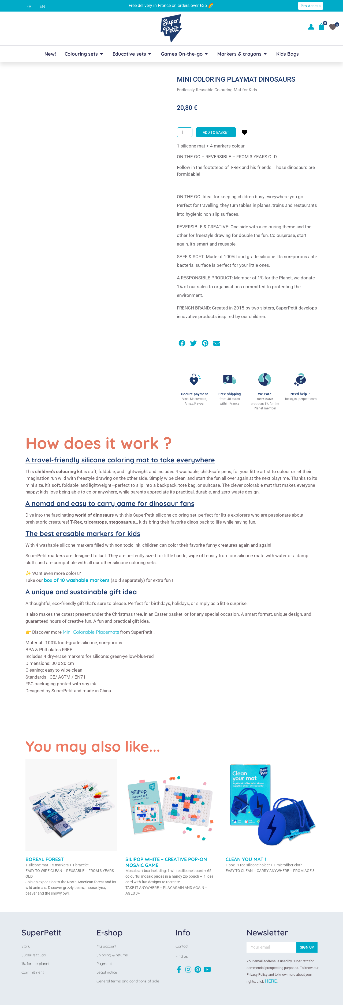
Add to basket (216, 132)
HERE (271, 981)
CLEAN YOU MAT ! (246, 859)
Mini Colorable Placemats (91, 632)
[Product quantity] (184, 132)
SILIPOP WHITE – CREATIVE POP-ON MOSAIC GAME (166, 862)
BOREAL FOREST (44, 859)
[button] (182, 343)
